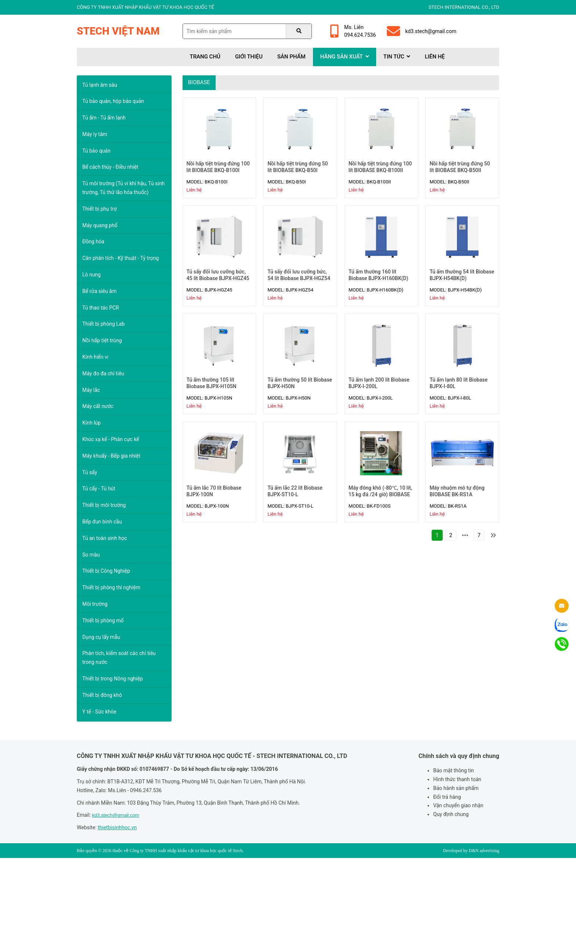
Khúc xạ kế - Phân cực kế (110, 439)
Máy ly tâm (94, 134)
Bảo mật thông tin (453, 770)
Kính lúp (91, 423)
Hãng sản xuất (344, 56)
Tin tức (397, 56)
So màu (91, 555)
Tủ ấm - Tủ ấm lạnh (104, 118)
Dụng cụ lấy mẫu (101, 637)
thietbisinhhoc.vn (117, 827)
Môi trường (95, 604)
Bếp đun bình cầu (102, 522)
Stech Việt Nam (118, 31)
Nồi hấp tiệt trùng (102, 340)
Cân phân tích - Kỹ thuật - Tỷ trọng (120, 258)
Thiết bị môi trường (104, 505)
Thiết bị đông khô (102, 695)
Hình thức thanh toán (457, 779)
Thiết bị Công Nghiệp (106, 571)
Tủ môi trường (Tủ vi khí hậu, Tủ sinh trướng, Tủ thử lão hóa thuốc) (123, 187)
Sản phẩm (291, 56)
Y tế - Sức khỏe (99, 712)
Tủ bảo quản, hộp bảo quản (113, 101)
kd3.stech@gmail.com (421, 31)
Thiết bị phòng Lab (103, 324)
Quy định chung (450, 814)
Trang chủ (205, 56)
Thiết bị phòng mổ (103, 620)
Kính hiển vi (95, 357)
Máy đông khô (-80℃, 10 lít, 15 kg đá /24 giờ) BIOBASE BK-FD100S (380, 494)
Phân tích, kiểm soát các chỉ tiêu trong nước (119, 657)
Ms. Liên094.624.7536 (353, 31)
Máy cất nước (98, 406)
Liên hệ (434, 56)
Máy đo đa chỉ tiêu (103, 373)
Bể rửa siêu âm (99, 291)
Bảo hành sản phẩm (456, 788)
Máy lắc (91, 390)
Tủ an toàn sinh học (104, 538)
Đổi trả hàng (447, 797)
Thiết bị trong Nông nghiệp (112, 679)
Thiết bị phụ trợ (99, 209)
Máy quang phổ (100, 225)
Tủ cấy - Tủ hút (98, 488)
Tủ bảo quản (96, 151)
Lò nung (91, 275)
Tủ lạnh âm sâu (99, 85)
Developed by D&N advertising (471, 850)
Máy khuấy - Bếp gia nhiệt (111, 456)
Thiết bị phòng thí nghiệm (111, 587)
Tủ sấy (89, 472)
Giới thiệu (249, 56)
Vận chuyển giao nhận (458, 805)
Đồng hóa (93, 241)
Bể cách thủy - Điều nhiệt (110, 167)
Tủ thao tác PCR (100, 308)
